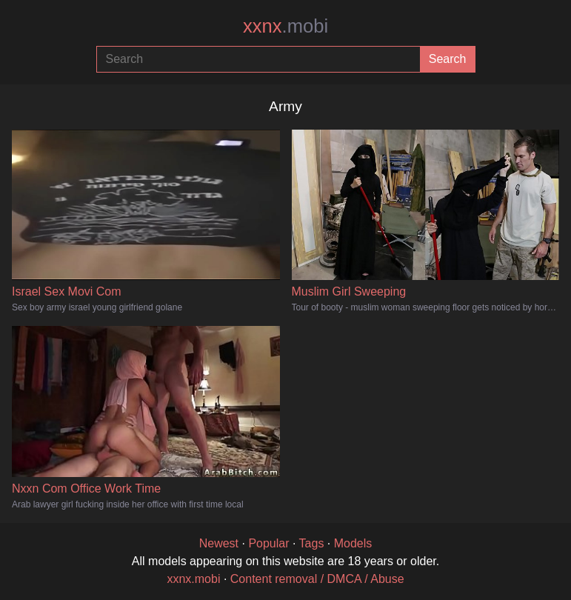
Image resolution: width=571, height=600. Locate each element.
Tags (311, 543)
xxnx (285, 26)
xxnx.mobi (193, 579)
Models (353, 543)
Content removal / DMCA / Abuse (317, 579)
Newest (218, 543)
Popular (268, 543)
